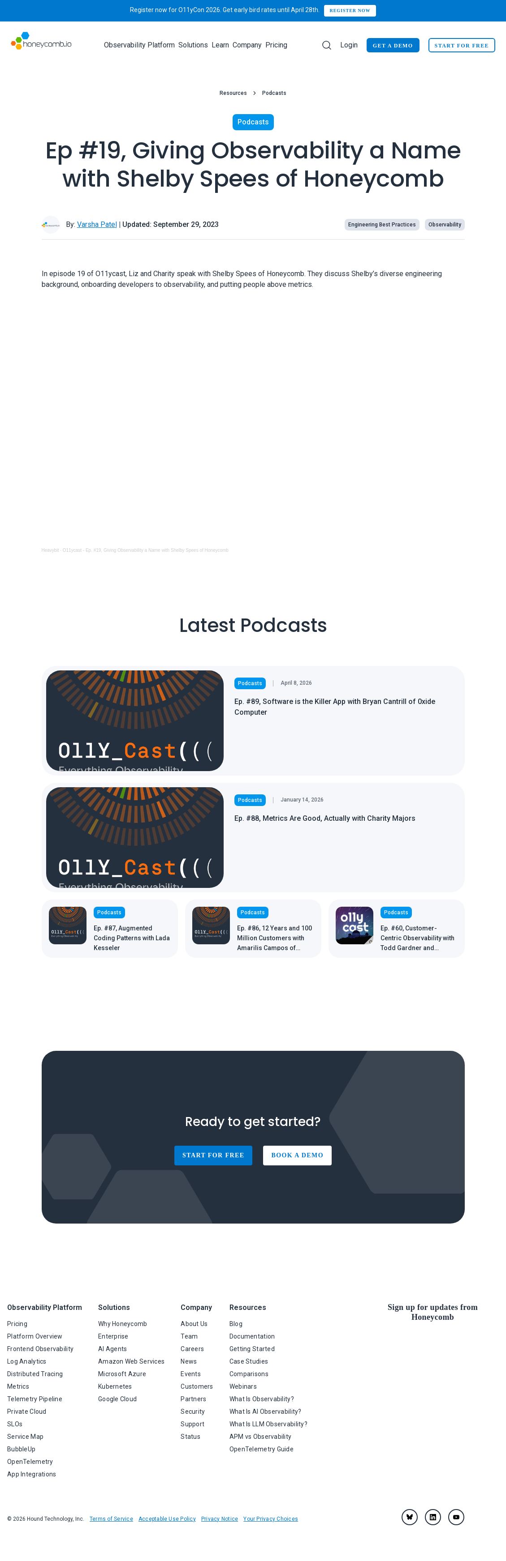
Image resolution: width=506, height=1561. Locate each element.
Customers (197, 1386)
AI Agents (112, 1348)
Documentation (252, 1336)
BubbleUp (21, 1449)
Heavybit (50, 550)
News (189, 1361)
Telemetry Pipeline (34, 1399)
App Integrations (31, 1474)
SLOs (14, 1424)
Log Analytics (27, 1361)
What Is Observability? (261, 1399)
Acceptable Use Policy (167, 1519)
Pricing (276, 45)
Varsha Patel (97, 224)
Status (190, 1436)
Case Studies (248, 1361)
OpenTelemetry (30, 1461)
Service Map (25, 1436)
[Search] (326, 45)
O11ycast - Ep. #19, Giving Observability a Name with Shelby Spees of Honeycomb (146, 550)
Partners (193, 1399)
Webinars (243, 1386)
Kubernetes (115, 1386)
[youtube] (456, 1517)
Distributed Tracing (35, 1374)
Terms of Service (111, 1519)
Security (193, 1411)
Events (191, 1374)
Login (349, 45)
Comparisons (248, 1374)
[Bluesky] (410, 1517)
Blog (235, 1323)
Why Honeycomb (122, 1323)
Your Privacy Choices (270, 1519)
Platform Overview (35, 1336)
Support (192, 1424)
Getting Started (252, 1348)
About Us (194, 1323)
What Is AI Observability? (265, 1411)
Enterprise (113, 1336)
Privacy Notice (219, 1519)
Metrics (18, 1386)
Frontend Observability (40, 1348)
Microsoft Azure (122, 1374)
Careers (192, 1348)
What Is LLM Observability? (268, 1424)
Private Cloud (27, 1411)
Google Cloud (117, 1399)
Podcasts (274, 93)
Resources (233, 93)
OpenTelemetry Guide (261, 1449)
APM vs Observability (260, 1436)
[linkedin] (433, 1517)
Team (189, 1336)
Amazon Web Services (131, 1361)
